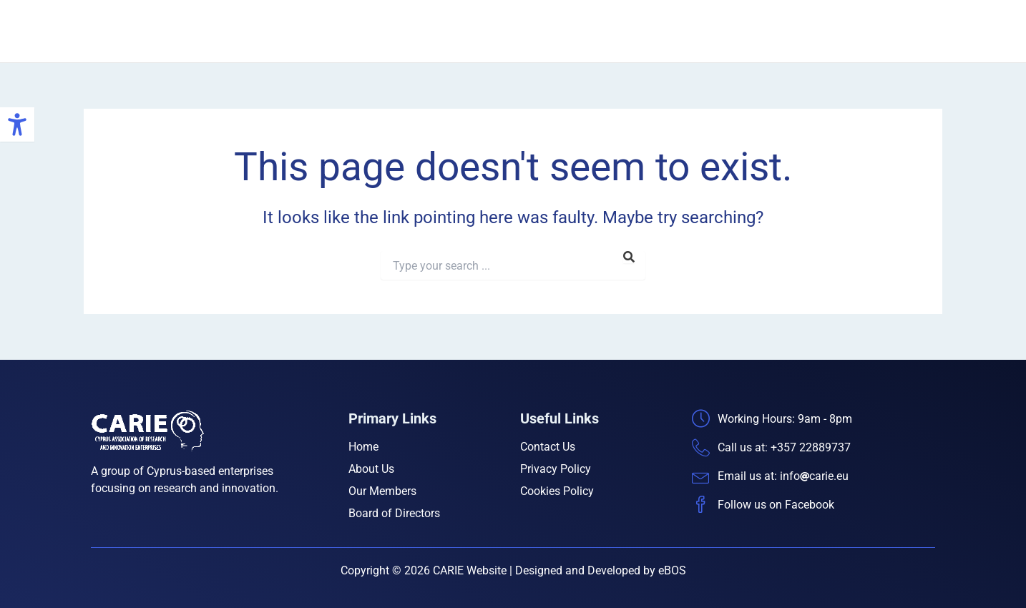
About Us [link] (625, 31)
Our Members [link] (704, 31)
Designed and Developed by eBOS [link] (600, 570)
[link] (17, 124)
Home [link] (564, 31)
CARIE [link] (228, 30)
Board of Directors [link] (807, 31)
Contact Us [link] (903, 31)
